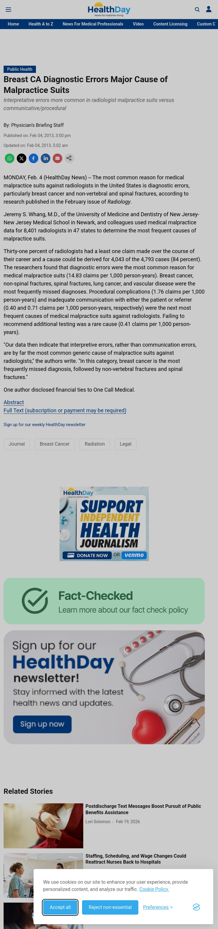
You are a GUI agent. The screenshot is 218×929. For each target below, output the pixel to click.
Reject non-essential (110, 907)
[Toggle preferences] (158, 907)
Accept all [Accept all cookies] (60, 907)
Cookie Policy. (154, 889)
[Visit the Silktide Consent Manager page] (196, 907)
